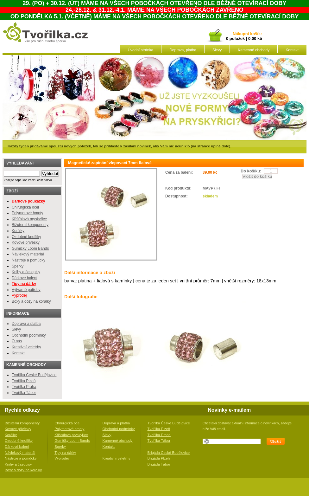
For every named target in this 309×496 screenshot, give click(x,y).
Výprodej (19, 295)
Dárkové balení (24, 278)
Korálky (18, 231)
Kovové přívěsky (26, 242)
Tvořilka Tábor (24, 392)
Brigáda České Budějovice (169, 452)
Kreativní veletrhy (26, 347)
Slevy (217, 50)
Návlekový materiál (28, 254)
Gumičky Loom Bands (30, 248)
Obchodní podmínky (29, 335)
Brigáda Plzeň (159, 458)
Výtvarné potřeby (26, 289)
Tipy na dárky (65, 452)
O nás (17, 341)
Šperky (17, 266)
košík (254, 34)
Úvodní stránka (140, 50)
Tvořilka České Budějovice (34, 375)
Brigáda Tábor (159, 464)
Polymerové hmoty (27, 213)
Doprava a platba (26, 323)
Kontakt (292, 50)
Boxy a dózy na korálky (31, 301)
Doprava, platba (182, 50)
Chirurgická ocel (25, 207)
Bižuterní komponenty (30, 224)
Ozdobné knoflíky (26, 237)
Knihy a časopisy (26, 272)
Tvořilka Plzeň (23, 381)
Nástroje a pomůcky (28, 260)
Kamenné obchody (253, 50)
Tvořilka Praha (24, 386)
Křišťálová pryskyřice (29, 219)
